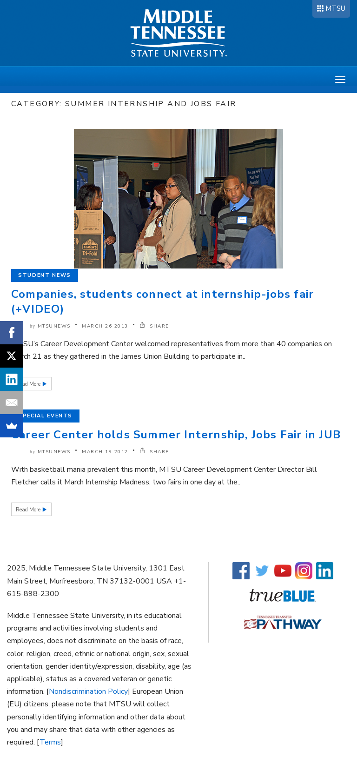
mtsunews (54, 326)
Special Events (45, 415)
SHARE (154, 326)
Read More (29, 384)
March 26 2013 (105, 326)
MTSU (335, 8)
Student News (44, 275)
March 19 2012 (105, 452)
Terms (50, 742)
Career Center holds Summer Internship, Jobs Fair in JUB (176, 434)
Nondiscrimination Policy (88, 691)
